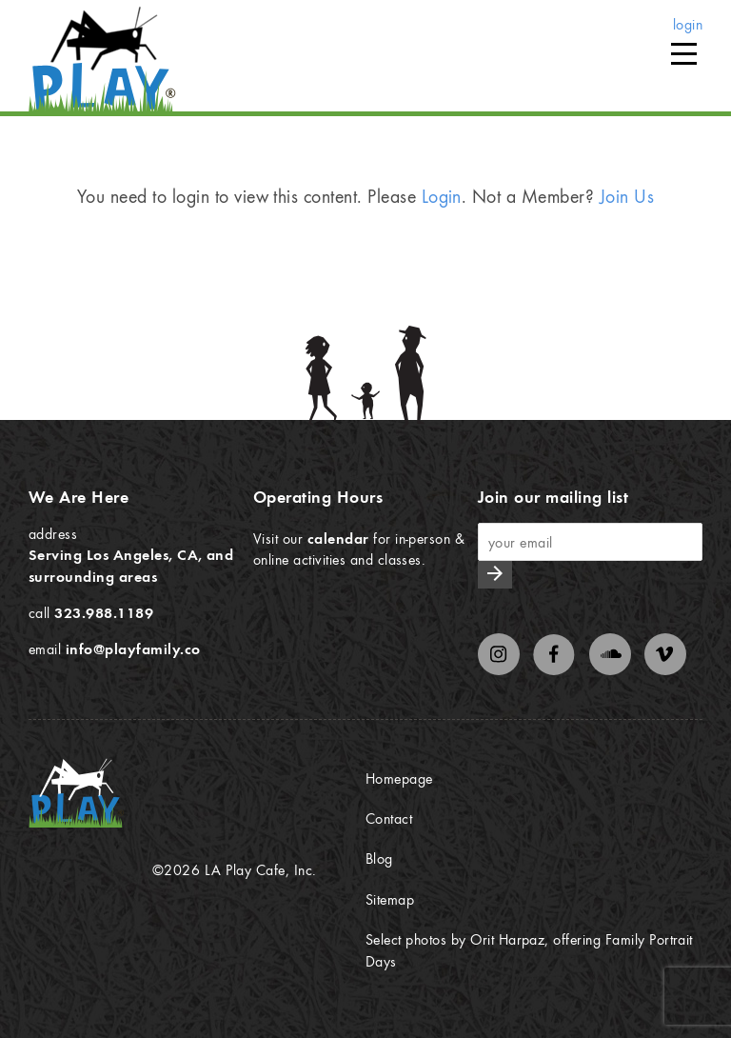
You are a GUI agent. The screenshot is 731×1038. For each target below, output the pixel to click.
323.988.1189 (103, 612)
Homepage (399, 778)
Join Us (627, 196)
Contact (389, 818)
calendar (338, 538)
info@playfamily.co (133, 648)
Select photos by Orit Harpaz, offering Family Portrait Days (529, 949)
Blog (379, 858)
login (687, 23)
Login (442, 196)
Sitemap (390, 898)
